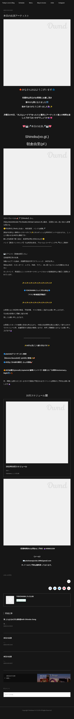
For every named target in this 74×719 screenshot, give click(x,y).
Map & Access (41, 3)
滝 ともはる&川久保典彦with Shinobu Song (19, 624)
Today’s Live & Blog (8, 3)
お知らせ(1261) (7, 579)
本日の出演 (7, 643)
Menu (31, 3)
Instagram (61, 3)
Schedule (21, 3)
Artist (52, 3)
